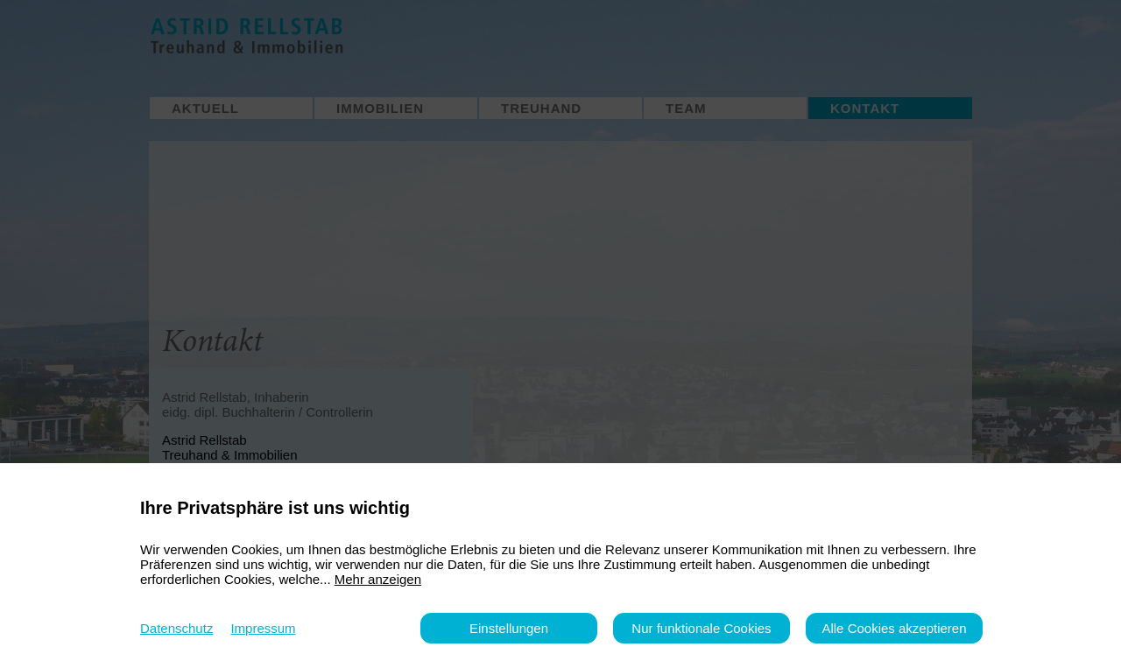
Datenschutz (176, 628)
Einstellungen (508, 628)
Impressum (262, 628)
